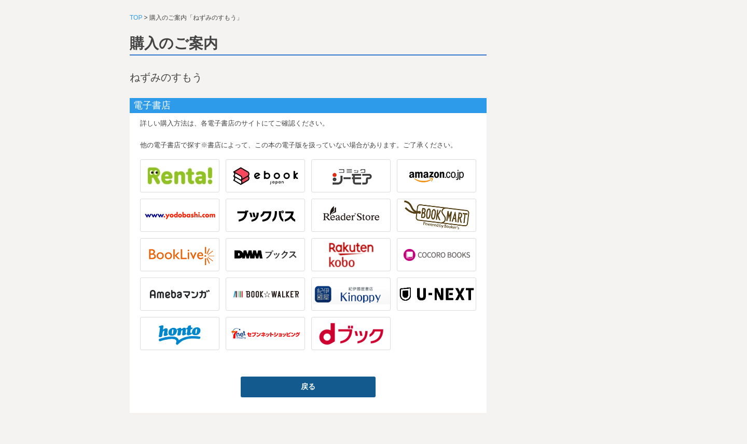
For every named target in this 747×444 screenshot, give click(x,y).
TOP (136, 17)
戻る (308, 386)
